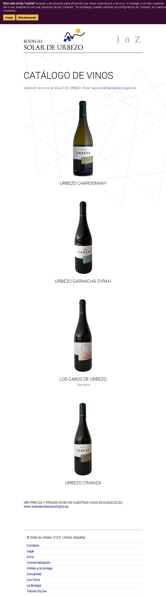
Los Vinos (33, 580)
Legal (30, 551)
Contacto (33, 545)
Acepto (9, 17)
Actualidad (34, 574)
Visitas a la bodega (39, 568)
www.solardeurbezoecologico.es (113, 88)
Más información (27, 17)
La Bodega (34, 585)
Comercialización (38, 562)
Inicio (30, 557)
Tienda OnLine (36, 591)
